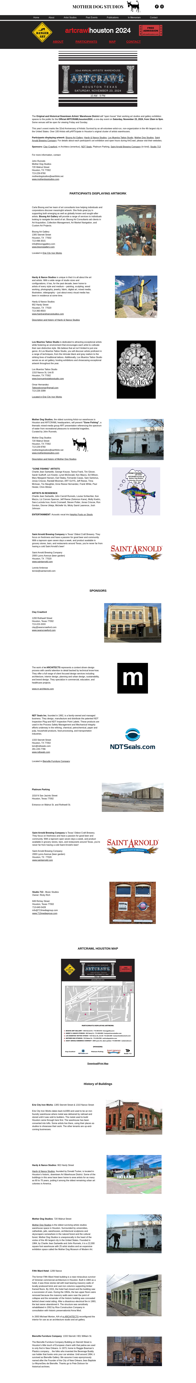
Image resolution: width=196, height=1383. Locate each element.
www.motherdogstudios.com (45, 453)
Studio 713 (155, 147)
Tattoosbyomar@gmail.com (45, 388)
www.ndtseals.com (41, 752)
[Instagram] (162, 6)
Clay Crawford (50, 147)
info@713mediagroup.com (45, 910)
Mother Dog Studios (144, 137)
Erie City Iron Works (52, 253)
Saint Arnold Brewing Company (126, 147)
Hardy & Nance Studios (95, 137)
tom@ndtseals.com (41, 746)
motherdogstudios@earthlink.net (47, 176)
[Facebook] (157, 6)
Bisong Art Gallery (74, 137)
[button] (73, 17)
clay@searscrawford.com (44, 627)
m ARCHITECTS (70, 1316)
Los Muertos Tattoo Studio (120, 137)
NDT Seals (86, 147)
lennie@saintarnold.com (44, 571)
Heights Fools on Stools (81, 514)
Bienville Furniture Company (56, 761)
